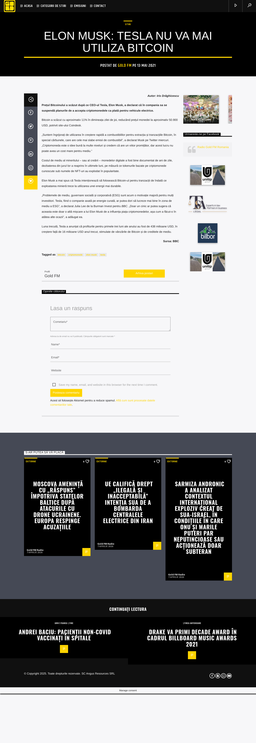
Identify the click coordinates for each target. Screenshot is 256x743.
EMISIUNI (80, 6)
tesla (102, 446)
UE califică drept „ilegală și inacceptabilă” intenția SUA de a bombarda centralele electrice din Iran (128, 694)
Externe (31, 653)
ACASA (28, 6)
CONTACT (100, 6)
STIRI (128, 112)
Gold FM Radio (105, 735)
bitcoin (61, 446)
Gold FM (125, 153)
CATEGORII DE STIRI (53, 6)
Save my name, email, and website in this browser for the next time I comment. (108, 576)
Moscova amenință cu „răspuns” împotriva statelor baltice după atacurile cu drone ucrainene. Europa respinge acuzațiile (57, 697)
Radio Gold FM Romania (213, 339)
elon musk (91, 446)
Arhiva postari (144, 465)
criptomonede (75, 446)
